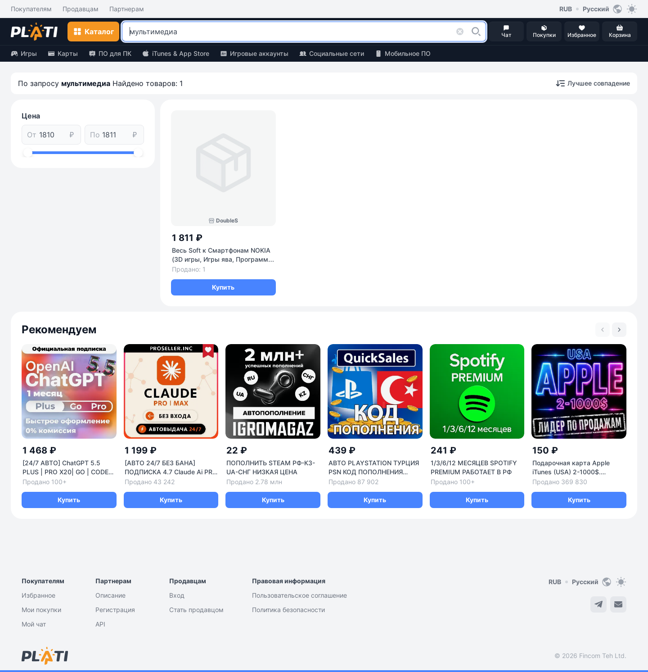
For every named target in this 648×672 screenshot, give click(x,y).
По (95, 134)
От (31, 134)
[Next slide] (619, 329)
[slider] (27, 152)
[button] (476, 32)
